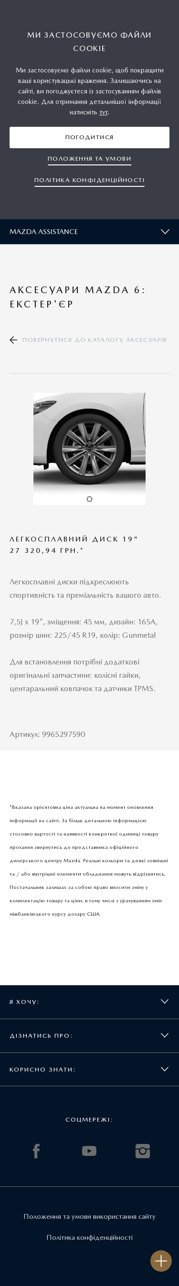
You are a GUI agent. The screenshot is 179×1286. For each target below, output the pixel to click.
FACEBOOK (36, 1151)
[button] (89, 137)
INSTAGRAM (143, 1151)
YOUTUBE (89, 1151)
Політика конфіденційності (89, 1237)
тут (103, 112)
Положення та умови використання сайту (89, 1216)
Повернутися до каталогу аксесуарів (94, 339)
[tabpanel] (89, 449)
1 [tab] (90, 499)
